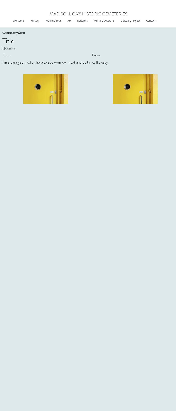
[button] (69, 20)
